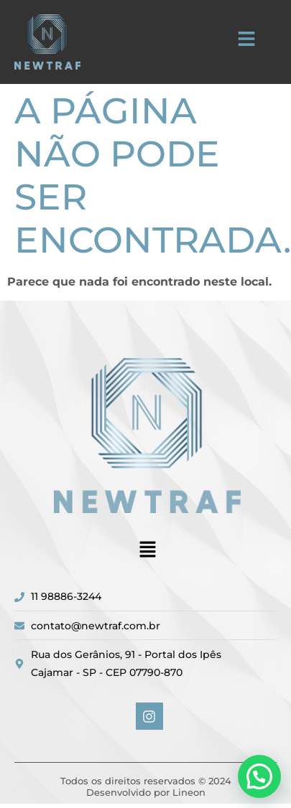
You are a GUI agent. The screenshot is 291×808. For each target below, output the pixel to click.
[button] (246, 40)
